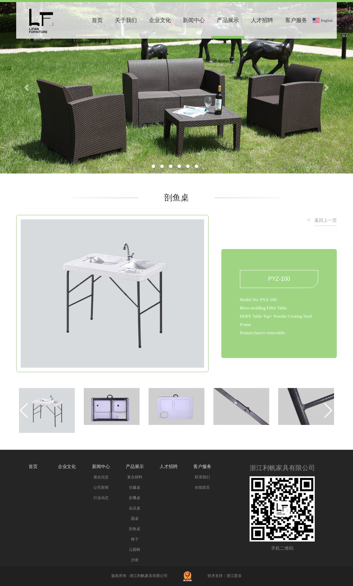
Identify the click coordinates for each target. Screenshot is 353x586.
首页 (97, 20)
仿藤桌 (134, 487)
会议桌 (134, 508)
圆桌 (135, 518)
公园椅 (134, 549)
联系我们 (202, 477)
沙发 (135, 560)
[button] (24, 410)
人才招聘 (262, 20)
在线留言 (202, 487)
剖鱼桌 (134, 529)
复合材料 (134, 477)
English (327, 20)
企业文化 (160, 20)
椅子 (135, 539)
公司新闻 (101, 487)
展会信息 (101, 477)
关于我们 (126, 20)
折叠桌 (134, 498)
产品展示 (228, 20)
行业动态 (101, 498)
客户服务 (296, 20)
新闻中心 (194, 20)
